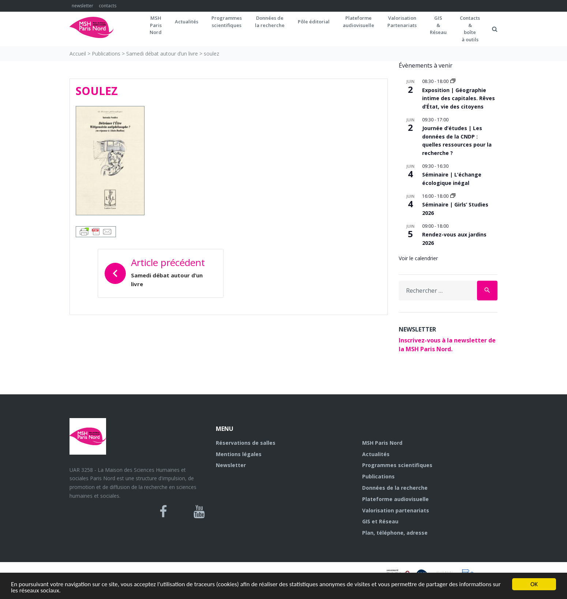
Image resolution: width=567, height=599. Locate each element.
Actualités (186, 21)
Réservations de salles (245, 442)
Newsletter (231, 465)
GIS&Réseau (438, 25)
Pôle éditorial (314, 21)
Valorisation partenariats (395, 510)
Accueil (78, 53)
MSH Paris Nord (382, 442)
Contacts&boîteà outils (470, 29)
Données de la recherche (395, 487)
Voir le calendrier (418, 258)
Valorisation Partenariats (402, 22)
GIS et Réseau (380, 521)
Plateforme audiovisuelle (395, 499)
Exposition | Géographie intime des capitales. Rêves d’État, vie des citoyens (458, 98)
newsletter (82, 6)
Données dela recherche (270, 22)
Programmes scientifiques (226, 22)
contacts (107, 6)
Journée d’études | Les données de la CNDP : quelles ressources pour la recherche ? (457, 140)
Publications (106, 53)
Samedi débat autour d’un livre (162, 53)
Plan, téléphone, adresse (395, 532)
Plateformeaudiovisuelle (358, 22)
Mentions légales (239, 454)
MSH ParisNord (156, 25)
